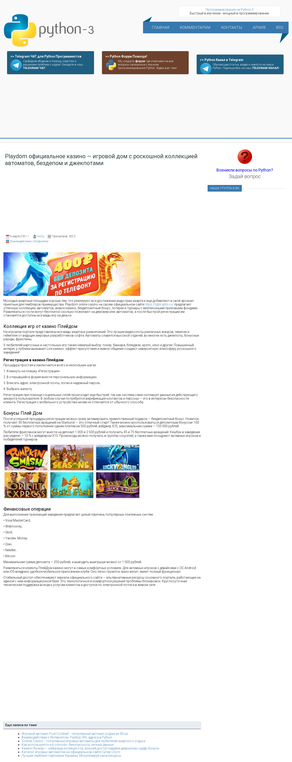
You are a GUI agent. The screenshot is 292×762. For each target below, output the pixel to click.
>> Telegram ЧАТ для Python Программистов (45, 56)
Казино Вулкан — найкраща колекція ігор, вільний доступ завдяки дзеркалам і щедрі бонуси (90, 748)
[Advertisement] (146, 106)
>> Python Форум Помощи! (126, 56)
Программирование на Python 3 (229, 9)
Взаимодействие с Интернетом (29, 241)
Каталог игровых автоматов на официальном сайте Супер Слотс (71, 752)
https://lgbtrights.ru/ (159, 304)
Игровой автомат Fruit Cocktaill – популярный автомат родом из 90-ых (75, 734)
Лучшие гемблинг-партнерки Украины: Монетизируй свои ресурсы (71, 755)
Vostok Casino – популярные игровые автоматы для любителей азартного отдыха (83, 741)
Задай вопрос (245, 176)
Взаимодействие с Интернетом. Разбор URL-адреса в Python (67, 737)
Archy (40, 236)
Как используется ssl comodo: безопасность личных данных (68, 744)
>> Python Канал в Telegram (221, 60)
